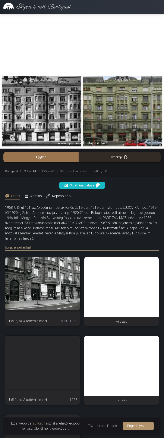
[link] (35, 7)
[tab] (14, 196)
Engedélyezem (138, 426)
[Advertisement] (82, 44)
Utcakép (119, 157)
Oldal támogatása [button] (82, 185)
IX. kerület (29, 171)
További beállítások (102, 426)
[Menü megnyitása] (158, 7)
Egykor (41, 157)
